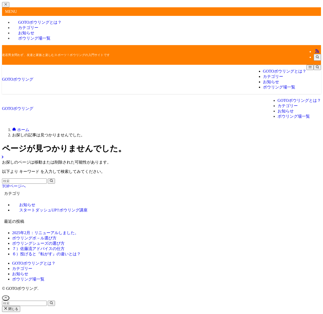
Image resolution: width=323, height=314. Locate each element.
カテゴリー (22, 268)
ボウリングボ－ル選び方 (34, 238)
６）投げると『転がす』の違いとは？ (46, 254)
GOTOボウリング (17, 79)
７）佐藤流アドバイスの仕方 (38, 248)
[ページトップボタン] (5, 298)
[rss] (317, 51)
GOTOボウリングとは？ (34, 263)
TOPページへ (14, 186)
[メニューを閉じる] (5, 4)
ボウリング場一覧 (34, 38)
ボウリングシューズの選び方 (38, 243)
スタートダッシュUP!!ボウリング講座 (53, 210)
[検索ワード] (24, 181)
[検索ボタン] (317, 67)
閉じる (11, 309)
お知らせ (20, 274)
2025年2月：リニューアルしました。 (45, 233)
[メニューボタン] (310, 67)
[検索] (317, 57)
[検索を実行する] (51, 181)
